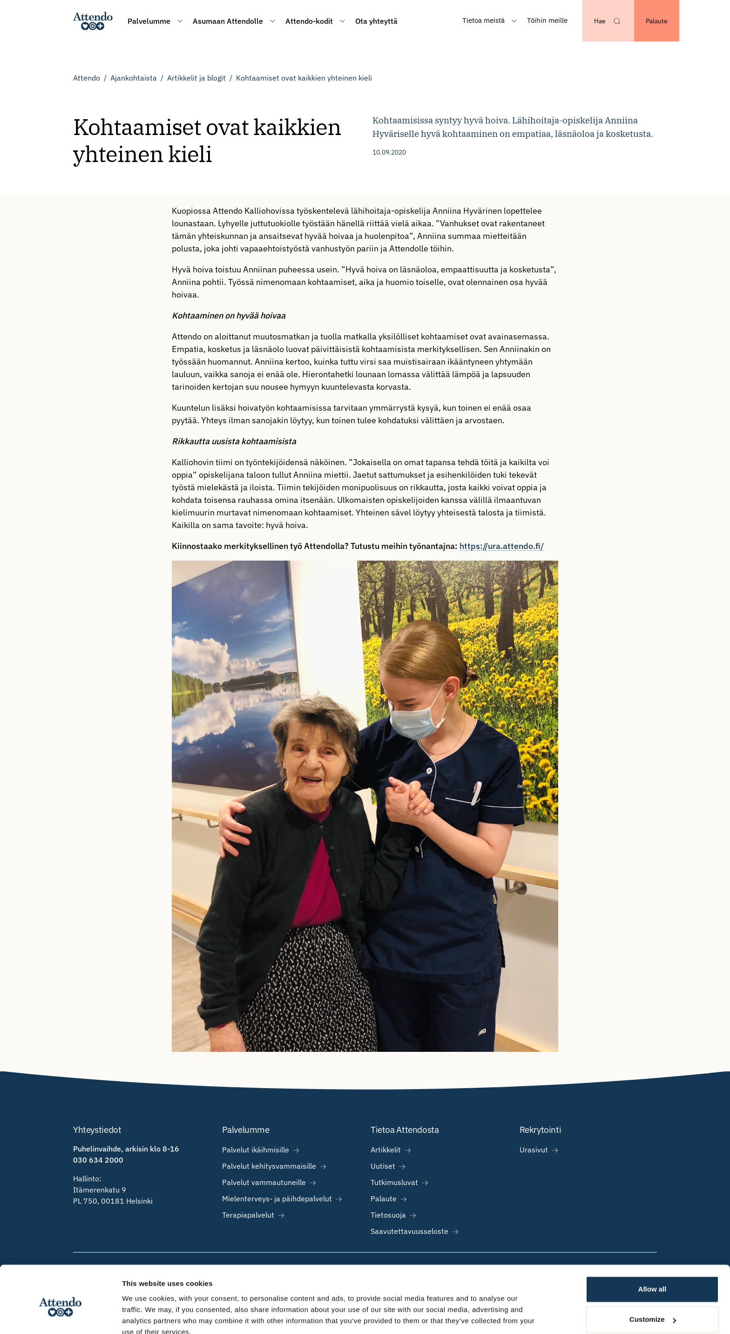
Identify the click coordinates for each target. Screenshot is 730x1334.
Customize (652, 1277)
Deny (652, 1308)
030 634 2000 (98, 1160)
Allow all (652, 1247)
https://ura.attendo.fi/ (502, 546)
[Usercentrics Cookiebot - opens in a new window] (60, 1316)
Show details (143, 1316)
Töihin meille (547, 20)
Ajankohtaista (133, 77)
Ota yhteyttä (376, 21)
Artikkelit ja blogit (196, 77)
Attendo (86, 77)
